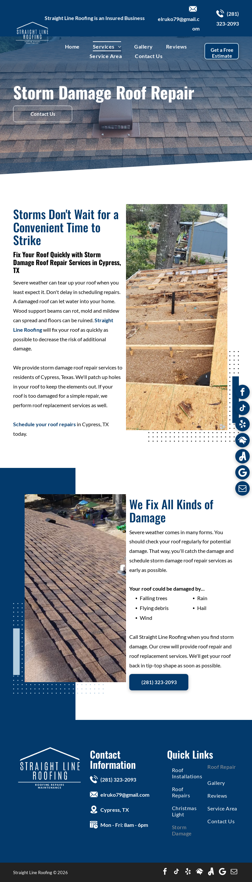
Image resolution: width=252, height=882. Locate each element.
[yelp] (242, 425)
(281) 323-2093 (118, 779)
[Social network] (242, 441)
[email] (242, 489)
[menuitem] (72, 46)
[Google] (242, 473)
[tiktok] (242, 409)
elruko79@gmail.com (124, 794)
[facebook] (242, 393)
